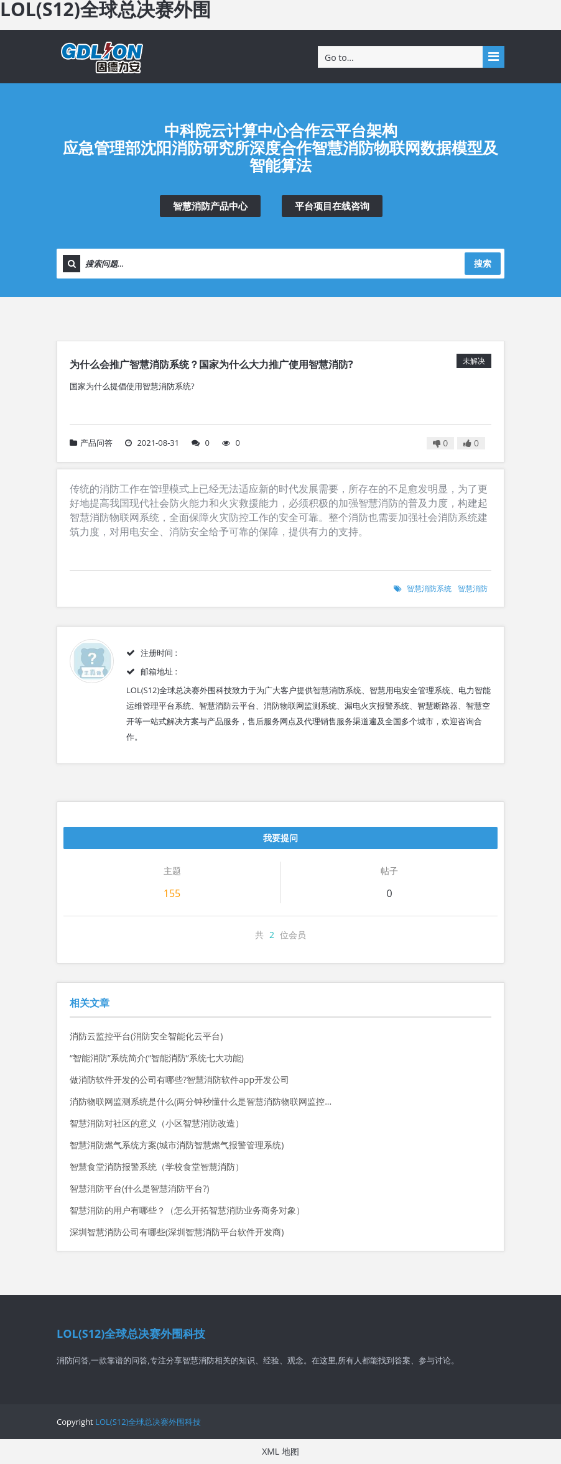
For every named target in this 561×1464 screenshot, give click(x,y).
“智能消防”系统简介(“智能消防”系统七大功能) (157, 1058)
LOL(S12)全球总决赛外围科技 (148, 1421)
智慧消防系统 (429, 588)
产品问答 (91, 442)
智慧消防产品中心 (210, 206)
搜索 (482, 263)
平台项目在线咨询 (332, 206)
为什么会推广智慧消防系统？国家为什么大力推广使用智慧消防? (211, 364)
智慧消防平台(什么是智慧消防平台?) (139, 1188)
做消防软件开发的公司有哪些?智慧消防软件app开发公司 (179, 1079)
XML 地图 (280, 1451)
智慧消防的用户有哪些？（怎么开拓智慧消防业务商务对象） (187, 1210)
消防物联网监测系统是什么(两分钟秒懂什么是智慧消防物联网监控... (201, 1101)
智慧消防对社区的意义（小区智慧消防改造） (157, 1123)
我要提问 (280, 838)
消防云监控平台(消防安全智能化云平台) (146, 1036)
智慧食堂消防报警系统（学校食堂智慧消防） (157, 1166)
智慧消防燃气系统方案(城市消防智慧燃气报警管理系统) (177, 1145)
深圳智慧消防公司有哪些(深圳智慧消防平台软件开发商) (177, 1232)
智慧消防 (473, 588)
